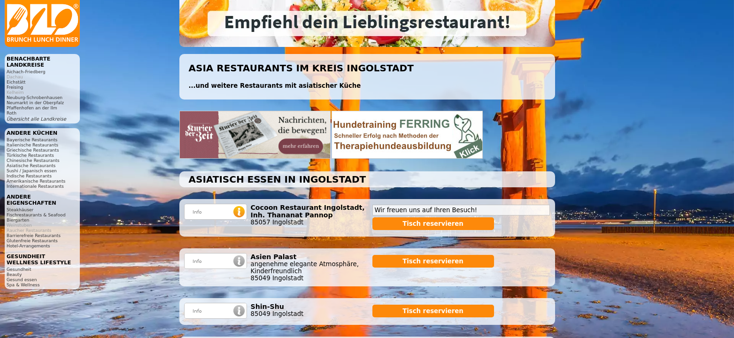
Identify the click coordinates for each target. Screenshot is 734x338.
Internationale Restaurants (35, 186)
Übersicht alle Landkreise (36, 119)
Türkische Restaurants (30, 155)
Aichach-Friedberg (26, 71)
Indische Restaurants (29, 175)
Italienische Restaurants (32, 144)
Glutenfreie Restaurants (32, 240)
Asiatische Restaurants (31, 165)
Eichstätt (16, 81)
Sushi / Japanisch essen (32, 170)
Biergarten (18, 220)
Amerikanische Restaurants (36, 181)
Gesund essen (22, 279)
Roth (11, 112)
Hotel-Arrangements (28, 245)
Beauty (14, 274)
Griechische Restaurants (33, 150)
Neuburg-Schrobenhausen (34, 97)
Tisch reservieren (433, 223)
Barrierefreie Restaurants (34, 235)
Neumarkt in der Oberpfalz (35, 102)
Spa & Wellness (23, 284)
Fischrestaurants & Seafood (36, 214)
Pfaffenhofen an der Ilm (32, 107)
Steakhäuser (20, 209)
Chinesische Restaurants (33, 160)
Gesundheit (19, 269)
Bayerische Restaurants (32, 139)
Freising (15, 87)
